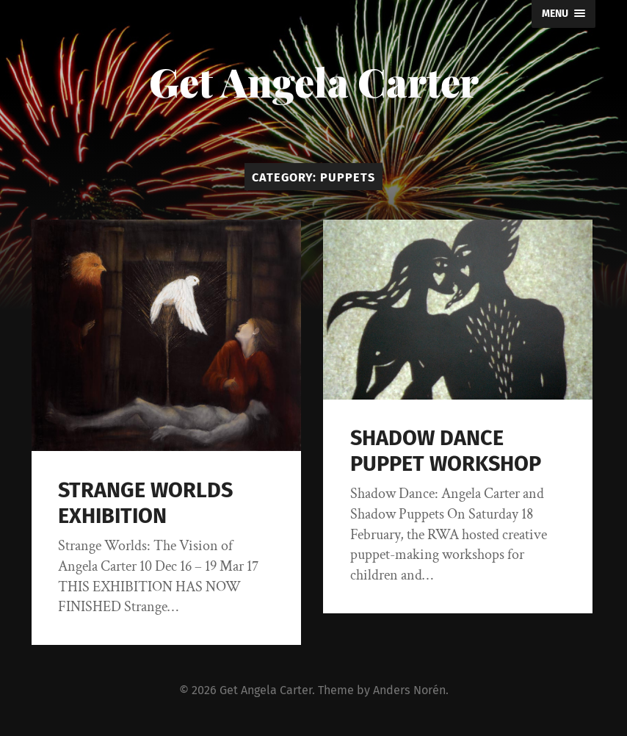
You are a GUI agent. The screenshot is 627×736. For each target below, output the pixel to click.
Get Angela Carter (314, 81)
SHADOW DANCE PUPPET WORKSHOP (445, 451)
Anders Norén (409, 690)
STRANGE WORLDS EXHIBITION (145, 503)
